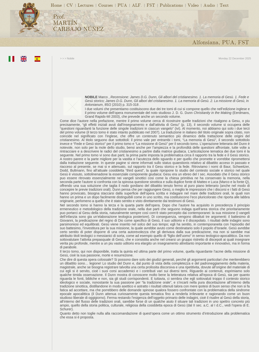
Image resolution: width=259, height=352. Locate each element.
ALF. (137, 5)
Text (224, 5)
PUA (122, 5)
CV (70, 5)
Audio (209, 5)
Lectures (85, 5)
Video (193, 5)
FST (151, 5)
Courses (105, 5)
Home (56, 5)
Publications (171, 5)
